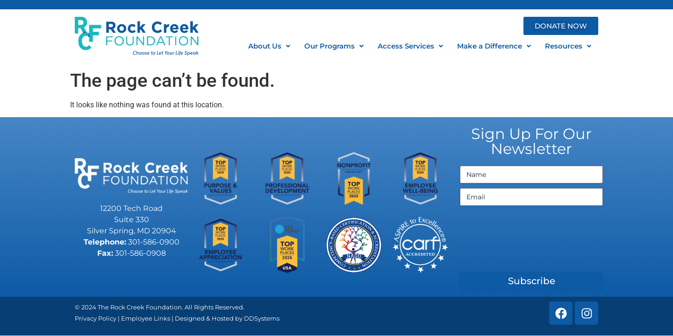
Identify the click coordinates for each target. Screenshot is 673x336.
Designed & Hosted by (209, 318)
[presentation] (531, 242)
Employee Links (145, 318)
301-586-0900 (153, 242)
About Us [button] (269, 46)
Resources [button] (568, 46)
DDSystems (261, 318)
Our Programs (334, 46)
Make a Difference (494, 46)
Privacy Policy (95, 318)
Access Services (410, 46)
